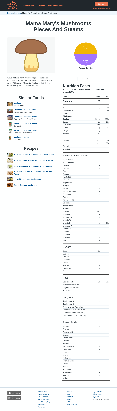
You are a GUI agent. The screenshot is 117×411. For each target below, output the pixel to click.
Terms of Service (71, 404)
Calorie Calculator (43, 394)
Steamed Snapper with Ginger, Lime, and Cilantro (34, 155)
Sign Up (101, 4)
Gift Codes (41, 404)
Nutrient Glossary (43, 399)
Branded (17, 13)
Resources (41, 407)
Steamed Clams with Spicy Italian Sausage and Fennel (33, 173)
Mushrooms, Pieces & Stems (25, 117)
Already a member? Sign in (101, 8)
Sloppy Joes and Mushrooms (25, 185)
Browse (10, 13)
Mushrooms (18, 103)
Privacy (68, 399)
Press (68, 394)
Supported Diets (29, 5)
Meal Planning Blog (44, 402)
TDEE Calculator (43, 397)
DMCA (68, 402)
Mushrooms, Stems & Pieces (25, 123)
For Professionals (55, 5)
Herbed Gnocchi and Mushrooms (27, 179)
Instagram (97, 394)
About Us (69, 391)
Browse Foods (42, 391)
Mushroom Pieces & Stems (25, 110)
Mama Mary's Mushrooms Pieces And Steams (58, 26)
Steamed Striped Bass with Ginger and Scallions (33, 160)
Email (96, 397)
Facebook (97, 392)
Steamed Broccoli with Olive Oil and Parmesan (33, 166)
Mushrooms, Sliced (21, 137)
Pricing (42, 5)
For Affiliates (70, 397)
